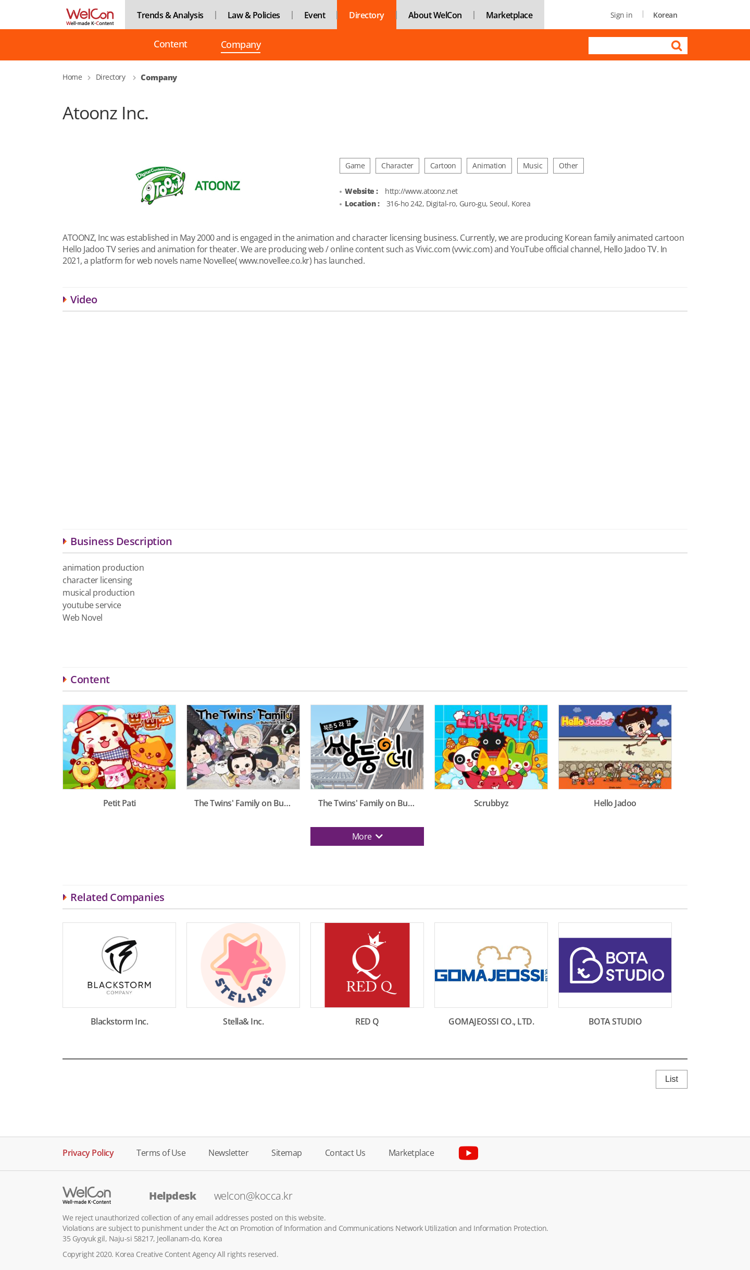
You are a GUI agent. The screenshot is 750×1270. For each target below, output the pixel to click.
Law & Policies (254, 15)
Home (72, 77)
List (671, 1079)
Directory (366, 15)
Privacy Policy (88, 1152)
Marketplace (509, 15)
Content (171, 44)
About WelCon (435, 15)
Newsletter (228, 1152)
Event (315, 15)
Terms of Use (160, 1152)
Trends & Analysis (170, 15)
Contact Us (345, 1152)
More (367, 836)
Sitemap (286, 1152)
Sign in (621, 15)
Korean (665, 15)
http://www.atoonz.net (421, 191)
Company (241, 45)
